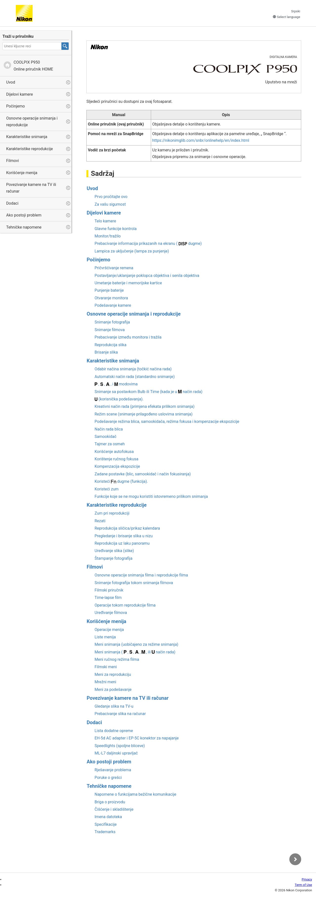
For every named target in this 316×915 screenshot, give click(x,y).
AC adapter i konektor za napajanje (137, 738)
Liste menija (105, 637)
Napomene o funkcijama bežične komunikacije (135, 794)
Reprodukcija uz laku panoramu (122, 543)
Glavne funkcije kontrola (116, 228)
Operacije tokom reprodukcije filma (125, 605)
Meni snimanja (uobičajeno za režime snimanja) (136, 644)
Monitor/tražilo (108, 236)
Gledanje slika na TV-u (114, 706)
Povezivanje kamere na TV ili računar (31, 188)
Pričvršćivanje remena (114, 268)
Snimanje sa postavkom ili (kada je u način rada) (148, 391)
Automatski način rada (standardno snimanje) (135, 376)
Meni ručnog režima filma (117, 659)
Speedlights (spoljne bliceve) (120, 745)
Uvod (10, 82)
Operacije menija (109, 629)
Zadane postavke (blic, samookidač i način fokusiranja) (143, 474)
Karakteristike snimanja (26, 136)
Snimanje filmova (110, 329)
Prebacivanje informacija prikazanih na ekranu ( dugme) (148, 243)
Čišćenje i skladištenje (114, 809)
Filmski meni (106, 666)
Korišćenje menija (21, 172)
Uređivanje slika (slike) (114, 550)
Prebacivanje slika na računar (120, 713)
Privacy (307, 879)
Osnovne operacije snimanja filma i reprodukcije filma (141, 575)
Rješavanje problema (113, 770)
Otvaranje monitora (111, 298)
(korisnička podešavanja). (119, 399)
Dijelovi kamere (19, 94)
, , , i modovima (116, 384)
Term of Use (303, 885)
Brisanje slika (106, 352)
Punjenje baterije (109, 290)
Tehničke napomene (23, 227)
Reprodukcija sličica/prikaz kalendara (127, 528)
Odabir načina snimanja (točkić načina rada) (133, 369)
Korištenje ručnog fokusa (116, 459)
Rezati (100, 521)
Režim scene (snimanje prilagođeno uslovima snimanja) (144, 414)
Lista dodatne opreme (114, 730)
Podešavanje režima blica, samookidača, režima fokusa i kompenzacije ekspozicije (167, 421)
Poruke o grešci (108, 777)
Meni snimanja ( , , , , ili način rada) (135, 652)
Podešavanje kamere (113, 305)
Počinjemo (15, 106)
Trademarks (105, 831)
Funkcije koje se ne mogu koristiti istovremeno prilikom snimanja (151, 496)
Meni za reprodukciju (113, 674)
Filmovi (12, 160)
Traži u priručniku (18, 36)
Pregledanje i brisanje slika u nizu (124, 536)
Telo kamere (105, 221)
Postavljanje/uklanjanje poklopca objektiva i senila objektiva (147, 275)
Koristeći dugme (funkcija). (121, 481)
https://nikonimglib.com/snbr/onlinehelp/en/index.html (200, 140)
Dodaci (12, 203)
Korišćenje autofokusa (114, 451)
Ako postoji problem (23, 215)
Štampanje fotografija (113, 558)
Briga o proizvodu (110, 802)
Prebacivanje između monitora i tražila (128, 337)
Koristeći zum (106, 489)
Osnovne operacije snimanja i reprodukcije (32, 121)
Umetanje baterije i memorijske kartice (128, 283)
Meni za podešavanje (113, 689)
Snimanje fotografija (112, 322)
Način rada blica (109, 429)
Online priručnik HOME (33, 65)
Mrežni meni (105, 682)
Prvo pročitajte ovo (111, 196)
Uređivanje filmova (111, 612)
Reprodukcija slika (110, 344)
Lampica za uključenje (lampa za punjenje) (132, 251)
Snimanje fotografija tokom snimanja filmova (134, 582)
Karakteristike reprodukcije (29, 148)
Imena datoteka (108, 816)
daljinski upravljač (116, 753)
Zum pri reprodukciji (112, 513)
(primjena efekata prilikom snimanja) (145, 406)
